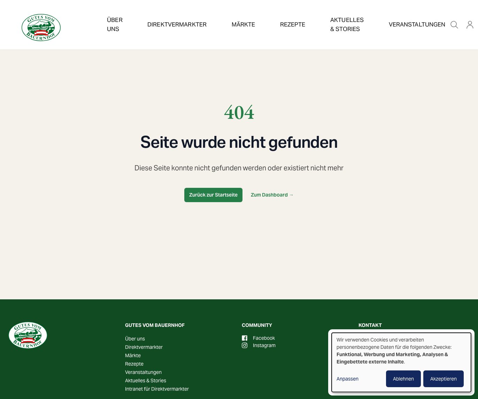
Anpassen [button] (347, 379)
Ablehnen (403, 379)
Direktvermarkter (171, 15)
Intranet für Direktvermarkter (157, 389)
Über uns (115, 15)
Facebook (258, 338)
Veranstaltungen (393, 15)
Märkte (226, 15)
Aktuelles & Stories (321, 15)
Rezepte (264, 15)
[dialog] (401, 362)
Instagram (259, 345)
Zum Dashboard (272, 195)
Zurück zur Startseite (213, 195)
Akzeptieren (443, 379)
